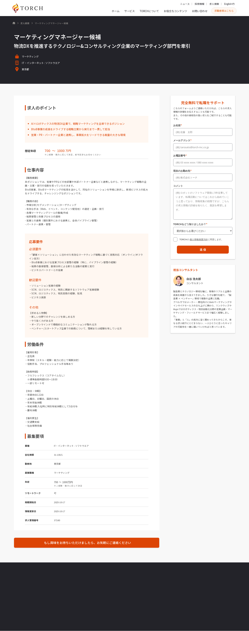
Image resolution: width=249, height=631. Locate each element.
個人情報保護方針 (199, 237)
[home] (27, 8)
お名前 (177, 125)
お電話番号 (180, 154)
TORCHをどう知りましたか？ (190, 222)
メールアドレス (182, 140)
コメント (178, 184)
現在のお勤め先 (182, 169)
